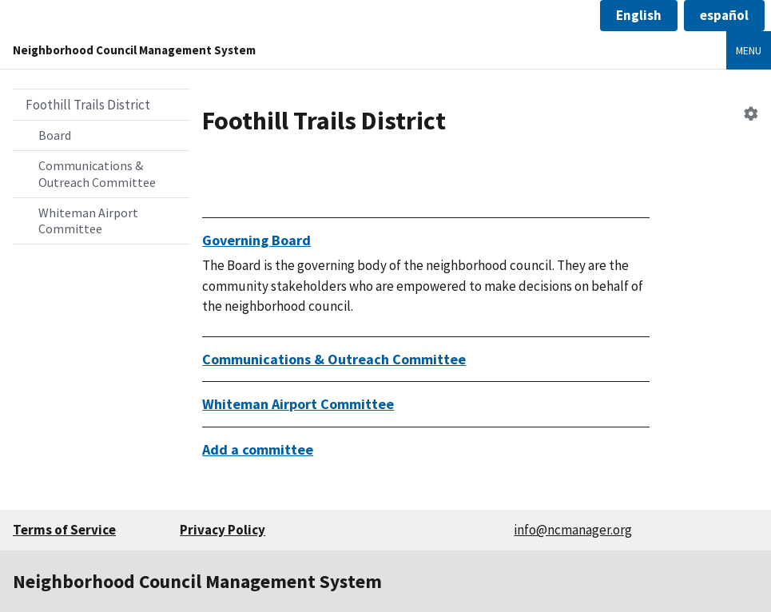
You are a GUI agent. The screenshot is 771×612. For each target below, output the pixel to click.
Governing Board (256, 240)
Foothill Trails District (88, 104)
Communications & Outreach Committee (97, 173)
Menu (748, 50)
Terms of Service (64, 529)
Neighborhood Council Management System (134, 50)
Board (54, 135)
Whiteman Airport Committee (88, 221)
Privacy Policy (222, 529)
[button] (639, 15)
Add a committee (257, 449)
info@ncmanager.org (573, 529)
